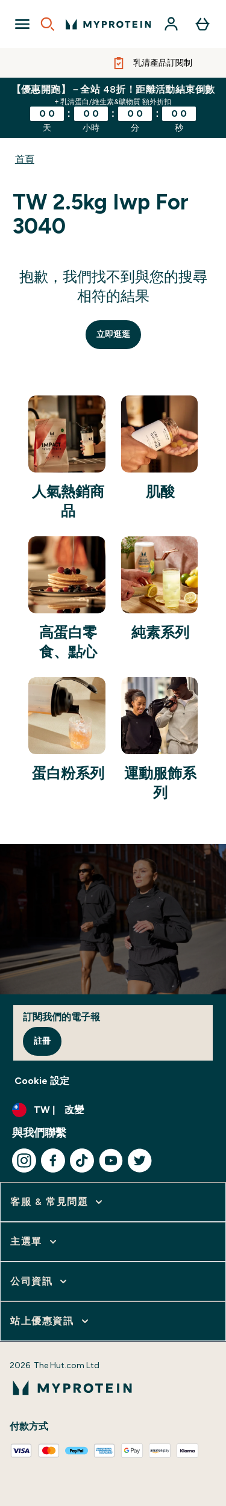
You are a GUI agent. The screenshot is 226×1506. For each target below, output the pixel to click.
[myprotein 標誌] (108, 24)
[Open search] (47, 24)
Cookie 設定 (41, 1080)
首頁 (24, 159)
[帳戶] (171, 24)
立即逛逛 (113, 334)
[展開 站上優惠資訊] (50, 1321)
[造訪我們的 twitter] (140, 1160)
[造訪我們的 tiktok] (82, 1160)
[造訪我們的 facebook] (53, 1160)
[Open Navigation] (22, 24)
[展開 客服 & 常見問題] (57, 1202)
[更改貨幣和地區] (113, 1110)
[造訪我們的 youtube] (111, 1160)
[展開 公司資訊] (39, 1281)
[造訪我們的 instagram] (24, 1160)
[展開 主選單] (34, 1241)
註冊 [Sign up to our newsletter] (42, 1041)
